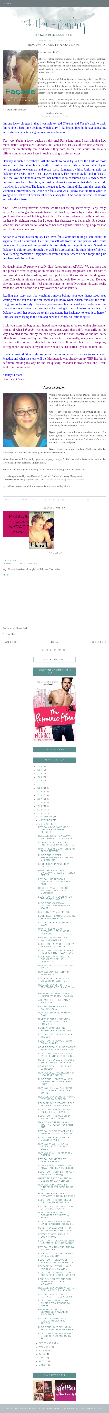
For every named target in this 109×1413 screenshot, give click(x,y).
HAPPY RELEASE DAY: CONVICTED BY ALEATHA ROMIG (53, 1215)
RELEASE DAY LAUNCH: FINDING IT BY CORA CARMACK (56, 1098)
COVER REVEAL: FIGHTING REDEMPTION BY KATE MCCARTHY (53, 890)
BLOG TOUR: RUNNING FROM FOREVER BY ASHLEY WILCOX (56, 1274)
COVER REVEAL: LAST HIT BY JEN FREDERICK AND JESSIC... (57, 1229)
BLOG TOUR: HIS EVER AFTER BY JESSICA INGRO (55, 898)
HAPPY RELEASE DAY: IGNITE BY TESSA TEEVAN (56, 850)
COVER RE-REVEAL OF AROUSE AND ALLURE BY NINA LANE (56, 1061)
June (42, 1354)
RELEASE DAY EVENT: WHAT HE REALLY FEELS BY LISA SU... (56, 1289)
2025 (40, 770)
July (42, 1350)
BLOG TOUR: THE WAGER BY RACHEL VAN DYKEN (54, 1117)
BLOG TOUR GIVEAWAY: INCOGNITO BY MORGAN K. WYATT (54, 905)
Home (54, 642)
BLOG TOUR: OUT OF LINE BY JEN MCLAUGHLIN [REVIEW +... (57, 1328)
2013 (40, 813)
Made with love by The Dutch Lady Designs (74, 1409)
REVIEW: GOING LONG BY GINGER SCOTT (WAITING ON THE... (56, 1187)
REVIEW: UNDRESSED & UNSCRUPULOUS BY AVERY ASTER (55, 881)
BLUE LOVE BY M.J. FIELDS (53, 912)
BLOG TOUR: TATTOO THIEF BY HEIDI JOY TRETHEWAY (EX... (56, 951)
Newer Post (10, 642)
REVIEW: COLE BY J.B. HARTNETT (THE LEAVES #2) (55, 1295)
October (45, 824)
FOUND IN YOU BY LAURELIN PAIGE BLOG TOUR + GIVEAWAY (54, 1281)
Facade (15, 500)
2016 (40, 802)
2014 (40, 810)
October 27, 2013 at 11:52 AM (20, 564)
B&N (65, 116)
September (46, 1343)
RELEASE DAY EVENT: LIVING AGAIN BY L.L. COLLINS (54, 1267)
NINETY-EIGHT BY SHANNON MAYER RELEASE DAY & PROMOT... (54, 1021)
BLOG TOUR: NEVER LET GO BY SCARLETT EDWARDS (56, 945)
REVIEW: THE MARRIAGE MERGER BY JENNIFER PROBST (52, 1321)
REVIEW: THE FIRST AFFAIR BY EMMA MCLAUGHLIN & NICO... (56, 1132)
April (43, 1361)
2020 (40, 788)
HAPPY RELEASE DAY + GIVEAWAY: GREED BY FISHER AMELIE (56, 873)
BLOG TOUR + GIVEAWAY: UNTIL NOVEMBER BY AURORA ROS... (57, 1242)
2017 (40, 799)
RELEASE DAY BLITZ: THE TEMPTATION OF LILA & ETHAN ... (56, 987)
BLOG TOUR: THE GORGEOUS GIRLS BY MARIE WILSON (55, 1201)
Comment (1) (89, 500)
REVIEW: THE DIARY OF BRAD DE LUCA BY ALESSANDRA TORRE (55, 1090)
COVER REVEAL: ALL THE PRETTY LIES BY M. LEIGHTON (56, 843)
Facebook (60, 479)
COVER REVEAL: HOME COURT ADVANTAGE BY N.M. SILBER (55, 1167)
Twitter (69, 479)
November (46, 820)
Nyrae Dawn (29, 500)
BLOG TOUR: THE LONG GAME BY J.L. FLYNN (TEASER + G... (56, 1055)
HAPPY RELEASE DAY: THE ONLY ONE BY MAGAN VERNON (56, 1179)
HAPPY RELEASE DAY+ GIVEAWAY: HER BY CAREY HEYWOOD (54, 931)
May (42, 1358)
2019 (40, 792)
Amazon (57, 116)
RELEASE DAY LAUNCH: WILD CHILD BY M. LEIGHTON (54, 979)
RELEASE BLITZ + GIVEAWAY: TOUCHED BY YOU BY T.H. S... (56, 837)
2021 (40, 784)
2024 (40, 773)
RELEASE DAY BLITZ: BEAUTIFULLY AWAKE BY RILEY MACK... (53, 1312)
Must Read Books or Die (30, 1409)
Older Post (98, 642)
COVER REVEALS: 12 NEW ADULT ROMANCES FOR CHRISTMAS (57, 1048)
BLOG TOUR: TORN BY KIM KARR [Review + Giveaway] (56, 1173)
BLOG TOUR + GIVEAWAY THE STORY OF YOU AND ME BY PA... (55, 1336)
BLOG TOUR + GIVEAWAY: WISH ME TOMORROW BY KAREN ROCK (56, 1081)
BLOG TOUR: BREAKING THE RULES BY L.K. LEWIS (54, 1111)
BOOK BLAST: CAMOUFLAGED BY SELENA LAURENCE (56, 917)
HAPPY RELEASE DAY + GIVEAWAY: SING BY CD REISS (56, 1194)
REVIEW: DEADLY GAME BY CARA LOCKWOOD (53, 938)
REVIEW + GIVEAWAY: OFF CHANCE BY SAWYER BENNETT (53, 829)
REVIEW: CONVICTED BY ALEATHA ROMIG (52, 1160)
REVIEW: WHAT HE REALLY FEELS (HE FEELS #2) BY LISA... (53, 1146)
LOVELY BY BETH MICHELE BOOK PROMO (53, 1235)
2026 (40, 766)
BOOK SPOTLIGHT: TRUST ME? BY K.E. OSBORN (55, 1254)
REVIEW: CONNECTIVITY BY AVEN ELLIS (54, 973)
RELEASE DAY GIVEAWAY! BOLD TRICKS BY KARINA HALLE (56, 1104)
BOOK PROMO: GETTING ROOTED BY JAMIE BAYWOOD (56, 1029)
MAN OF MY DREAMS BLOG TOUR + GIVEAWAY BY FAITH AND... (55, 1124)
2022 (40, 781)
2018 (40, 795)
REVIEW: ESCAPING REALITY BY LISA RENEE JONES (56, 1074)
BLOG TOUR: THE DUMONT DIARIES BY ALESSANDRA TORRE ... (54, 1303)
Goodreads (46, 116)
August (44, 1347)
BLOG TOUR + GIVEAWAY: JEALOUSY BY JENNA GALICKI (56, 1261)
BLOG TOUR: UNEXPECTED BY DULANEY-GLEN (55, 1042)
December (46, 817)
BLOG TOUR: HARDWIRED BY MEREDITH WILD (54, 1138)
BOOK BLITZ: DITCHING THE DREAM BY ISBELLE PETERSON (54, 959)
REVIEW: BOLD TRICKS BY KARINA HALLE (53, 1007)
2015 (40, 806)
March (43, 1365)
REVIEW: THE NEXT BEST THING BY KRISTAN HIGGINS (56, 1207)
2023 (40, 777)
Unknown (10, 560)
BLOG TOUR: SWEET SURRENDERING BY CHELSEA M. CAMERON (56, 857)
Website (50, 479)
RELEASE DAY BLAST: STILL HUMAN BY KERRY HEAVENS (55, 994)
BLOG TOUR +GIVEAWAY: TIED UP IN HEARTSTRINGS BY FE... (56, 1222)
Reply (6, 575)
